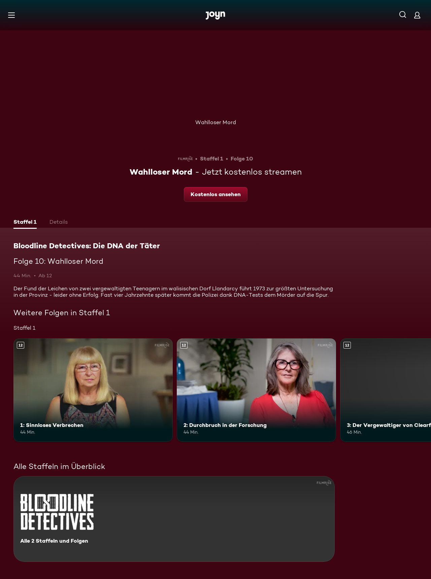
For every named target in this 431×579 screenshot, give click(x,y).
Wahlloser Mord (215, 122)
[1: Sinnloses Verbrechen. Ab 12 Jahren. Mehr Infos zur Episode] (93, 390)
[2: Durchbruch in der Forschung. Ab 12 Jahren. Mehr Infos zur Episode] (256, 390)
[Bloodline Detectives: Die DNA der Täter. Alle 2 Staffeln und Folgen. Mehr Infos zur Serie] (174, 519)
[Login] (417, 15)
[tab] (25, 223)
